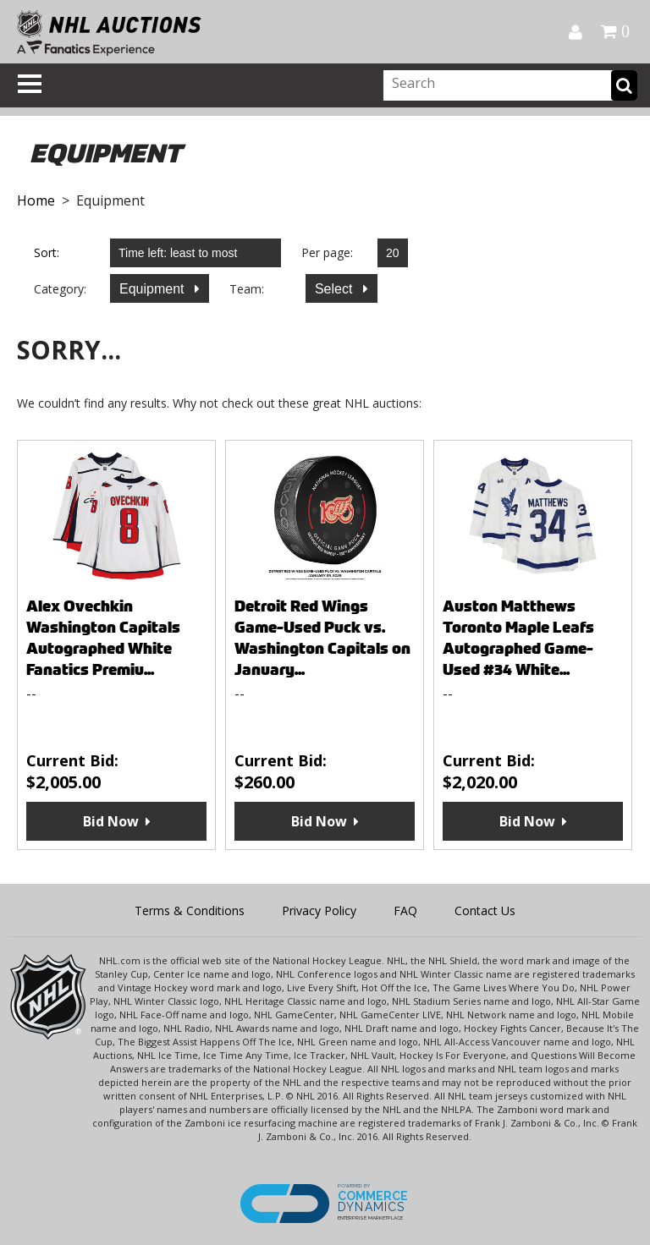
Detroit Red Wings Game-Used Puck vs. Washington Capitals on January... (322, 637)
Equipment (153, 289)
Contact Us (484, 910)
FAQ (405, 910)
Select (335, 289)
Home (36, 200)
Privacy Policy (319, 910)
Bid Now (111, 821)
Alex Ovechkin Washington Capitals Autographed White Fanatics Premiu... (103, 637)
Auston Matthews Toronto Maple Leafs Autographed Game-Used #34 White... (518, 637)
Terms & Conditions (190, 910)
